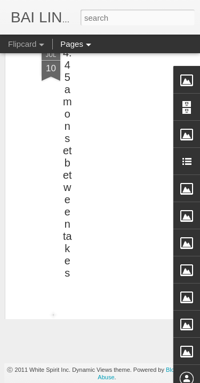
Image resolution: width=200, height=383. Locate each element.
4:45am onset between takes (67, 130)
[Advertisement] (108, 89)
